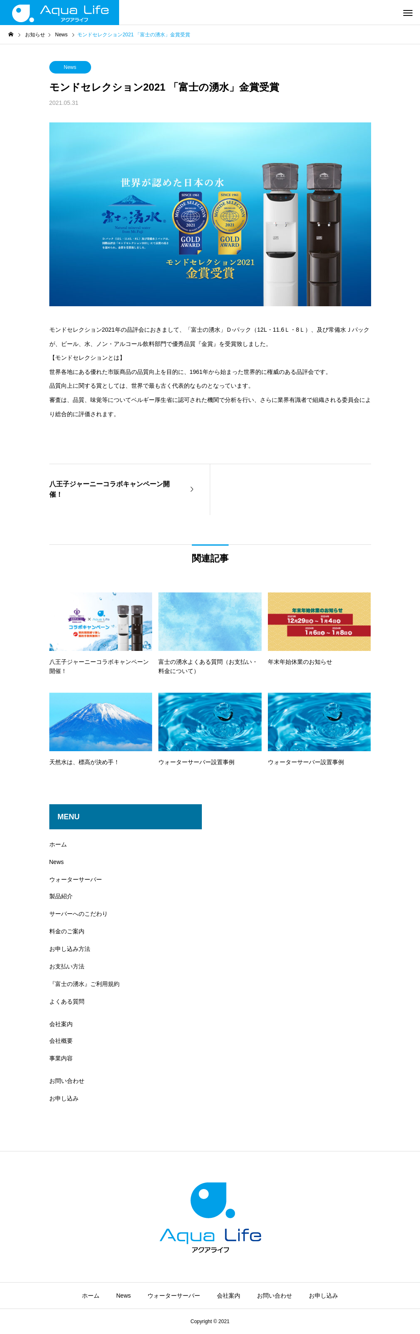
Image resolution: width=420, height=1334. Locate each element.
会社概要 (61, 1040)
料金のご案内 (66, 931)
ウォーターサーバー (75, 879)
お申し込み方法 (69, 948)
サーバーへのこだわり (78, 913)
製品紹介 (61, 896)
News (70, 67)
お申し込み (64, 1098)
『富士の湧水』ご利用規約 (84, 984)
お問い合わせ (66, 1080)
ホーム (58, 844)
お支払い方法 (66, 966)
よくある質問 (66, 1001)
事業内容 (61, 1058)
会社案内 (61, 1024)
